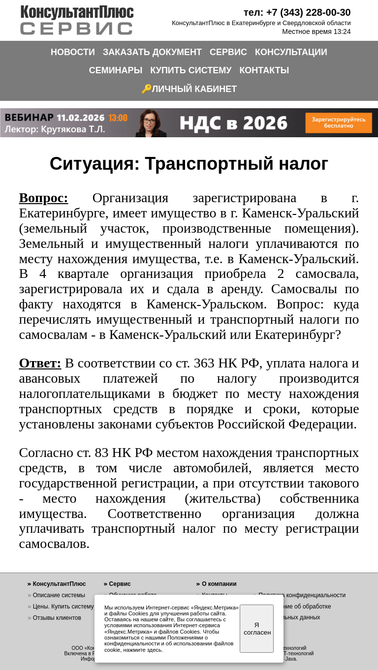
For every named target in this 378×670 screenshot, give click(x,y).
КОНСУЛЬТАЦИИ (291, 52)
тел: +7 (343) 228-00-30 (297, 12)
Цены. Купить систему (63, 606)
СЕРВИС (228, 52)
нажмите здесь (142, 650)
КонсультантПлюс (59, 583)
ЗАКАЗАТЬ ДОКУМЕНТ (152, 52)
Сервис (120, 583)
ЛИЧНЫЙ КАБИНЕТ (194, 89)
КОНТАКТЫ (264, 70)
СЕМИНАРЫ (116, 70)
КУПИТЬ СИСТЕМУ (190, 70)
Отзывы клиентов (57, 617)
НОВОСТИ (73, 52)
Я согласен (257, 628)
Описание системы (59, 595)
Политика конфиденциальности (302, 595)
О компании (219, 583)
